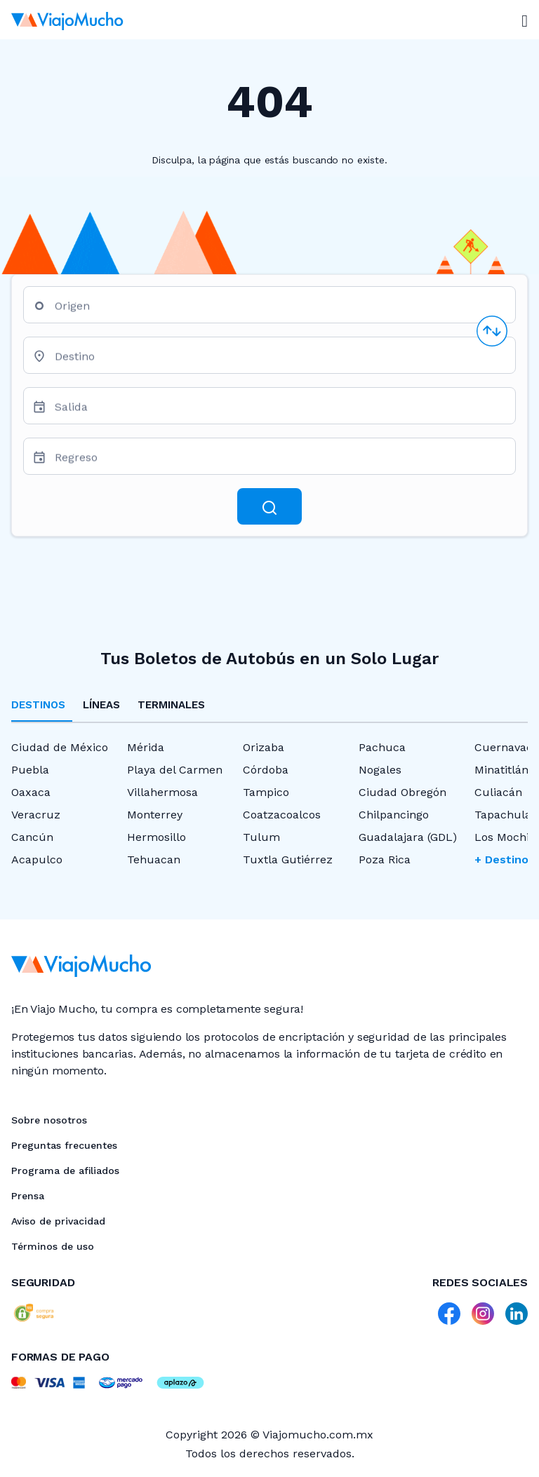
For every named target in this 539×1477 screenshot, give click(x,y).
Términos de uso (52, 1246)
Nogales (380, 769)
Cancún (32, 837)
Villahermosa (162, 792)
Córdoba (265, 769)
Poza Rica (385, 859)
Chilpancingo (394, 814)
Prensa (27, 1195)
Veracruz (35, 814)
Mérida (145, 747)
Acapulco (36, 859)
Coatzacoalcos (282, 814)
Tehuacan (153, 859)
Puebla (30, 769)
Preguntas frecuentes (64, 1145)
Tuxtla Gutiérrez (288, 859)
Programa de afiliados (65, 1170)
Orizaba (263, 747)
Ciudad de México (59, 747)
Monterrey (154, 814)
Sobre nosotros (49, 1120)
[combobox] (279, 310)
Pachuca (382, 747)
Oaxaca (31, 792)
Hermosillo (156, 837)
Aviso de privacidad (58, 1221)
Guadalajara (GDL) (408, 837)
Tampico (266, 792)
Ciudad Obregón (402, 792)
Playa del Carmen (174, 769)
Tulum (261, 837)
